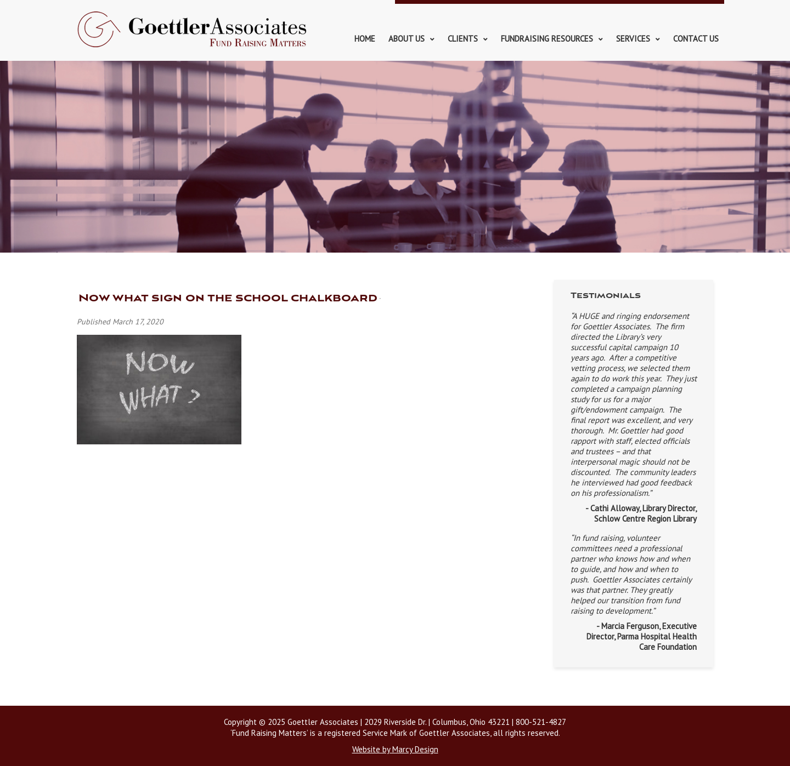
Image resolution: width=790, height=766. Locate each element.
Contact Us (696, 38)
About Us (406, 38)
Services (633, 38)
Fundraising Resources (547, 38)
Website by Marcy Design (395, 749)
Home (364, 38)
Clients (463, 38)
